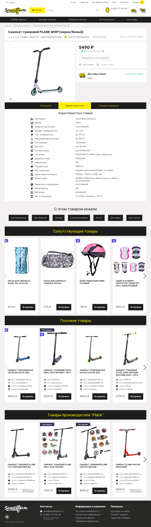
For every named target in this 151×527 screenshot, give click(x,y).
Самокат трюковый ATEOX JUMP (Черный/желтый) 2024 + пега (127, 372)
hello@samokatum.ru (51, 511)
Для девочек (40, 218)
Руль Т (99, 218)
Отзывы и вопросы (108, 105)
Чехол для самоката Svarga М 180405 (55, 282)
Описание (45, 105)
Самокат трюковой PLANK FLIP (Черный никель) (21, 465)
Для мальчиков (18, 218)
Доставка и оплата (120, 511)
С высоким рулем (79, 218)
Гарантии (84, 2)
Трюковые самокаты (47, 19)
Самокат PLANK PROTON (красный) (128, 465)
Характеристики (75, 105)
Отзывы (138, 2)
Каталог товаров (119, 515)
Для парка (115, 218)
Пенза (10, 2)
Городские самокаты (78, 19)
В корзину (28, 307)
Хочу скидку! (88, 65)
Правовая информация (87, 521)
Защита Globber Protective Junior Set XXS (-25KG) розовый (128, 283)
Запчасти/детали (106, 19)
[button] (11, 98)
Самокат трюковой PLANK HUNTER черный (93, 465)
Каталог (37, 10)
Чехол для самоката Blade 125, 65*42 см (19, 282)
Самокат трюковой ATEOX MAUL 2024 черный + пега (57, 371)
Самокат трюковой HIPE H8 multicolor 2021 (92, 371)
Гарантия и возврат (121, 518)
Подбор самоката (18, 19)
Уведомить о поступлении (95, 58)
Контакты (124, 2)
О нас (73, 2)
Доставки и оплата (100, 2)
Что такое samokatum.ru (88, 511)
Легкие (58, 218)
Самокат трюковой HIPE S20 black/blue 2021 (21, 371)
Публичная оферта (85, 518)
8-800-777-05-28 (119, 8)
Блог (114, 2)
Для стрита (134, 218)
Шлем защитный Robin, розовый (92, 282)
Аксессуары (132, 19)
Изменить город (134, 74)
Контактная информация (88, 515)
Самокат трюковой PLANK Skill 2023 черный (57, 465)
